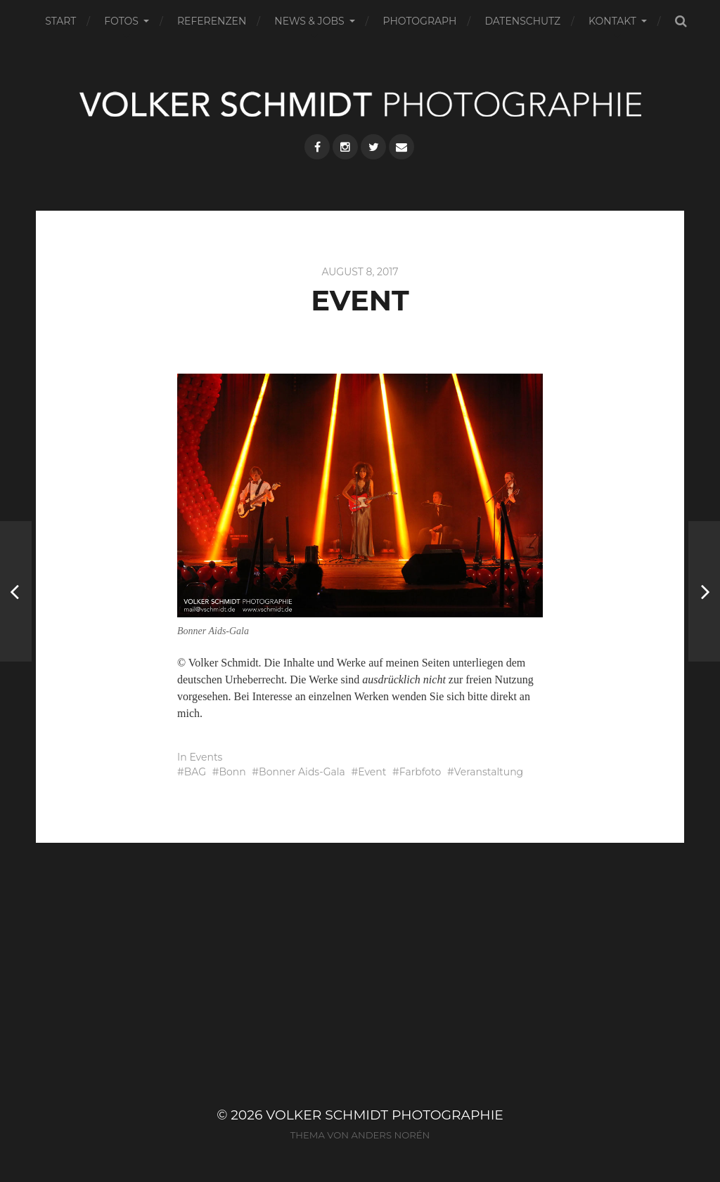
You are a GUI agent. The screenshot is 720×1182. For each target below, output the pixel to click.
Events (205, 757)
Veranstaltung (489, 772)
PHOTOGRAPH (420, 21)
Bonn (232, 772)
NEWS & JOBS (309, 21)
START (60, 21)
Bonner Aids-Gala (302, 772)
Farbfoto (420, 772)
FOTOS (121, 21)
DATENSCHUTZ (522, 21)
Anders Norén (390, 1135)
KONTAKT (612, 21)
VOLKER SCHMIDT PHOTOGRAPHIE (384, 1115)
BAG (195, 772)
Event (372, 772)
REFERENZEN (211, 21)
